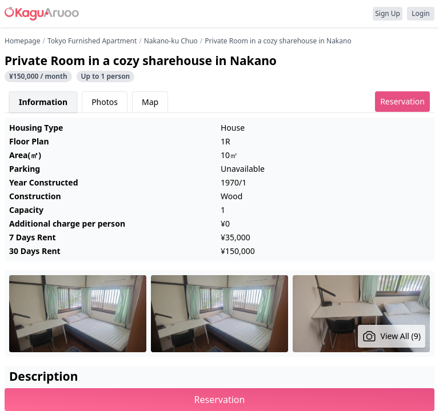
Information (43, 101)
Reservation (402, 101)
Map (150, 101)
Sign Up (387, 13)
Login (420, 13)
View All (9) (391, 336)
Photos (104, 101)
